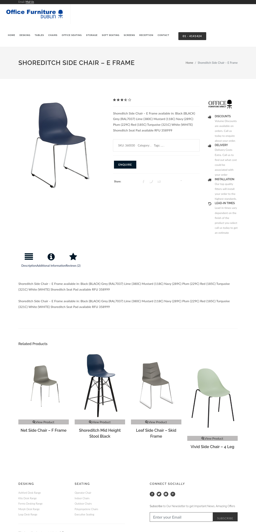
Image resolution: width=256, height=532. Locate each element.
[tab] (28, 261)
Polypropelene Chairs (86, 509)
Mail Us (30, 1)
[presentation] (28, 261)
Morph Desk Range (29, 509)
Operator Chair (83, 492)
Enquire (125, 164)
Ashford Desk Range (29, 492)
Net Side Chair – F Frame (44, 430)
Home (189, 62)
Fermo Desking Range (30, 503)
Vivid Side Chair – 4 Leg (212, 446)
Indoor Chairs (82, 498)
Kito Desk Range (27, 498)
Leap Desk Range (27, 514)
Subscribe (225, 518)
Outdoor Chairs (83, 503)
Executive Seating (84, 514)
